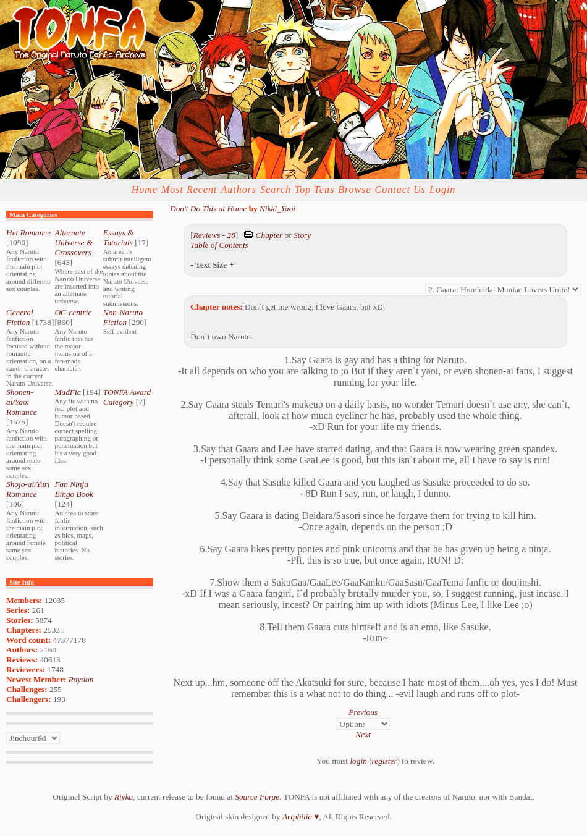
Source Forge (257, 796)
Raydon (81, 679)
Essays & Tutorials (118, 237)
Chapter (269, 235)
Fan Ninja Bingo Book (73, 489)
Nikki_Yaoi (277, 208)
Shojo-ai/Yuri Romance (28, 489)
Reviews (207, 235)
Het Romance (28, 232)
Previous (363, 712)
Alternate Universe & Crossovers (73, 242)
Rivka (123, 796)
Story (302, 235)
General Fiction (19, 317)
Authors (238, 189)
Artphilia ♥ (300, 816)
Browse (354, 189)
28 (231, 235)
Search (275, 189)
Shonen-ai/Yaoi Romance (21, 401)
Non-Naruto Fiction (123, 317)
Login (442, 189)
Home (145, 189)
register (384, 761)
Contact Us (400, 189)
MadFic (67, 392)
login (358, 761)
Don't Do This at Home (208, 208)
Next (362, 734)
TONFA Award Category (127, 397)
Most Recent (189, 189)
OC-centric (72, 312)
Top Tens (314, 189)
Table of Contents (219, 245)
